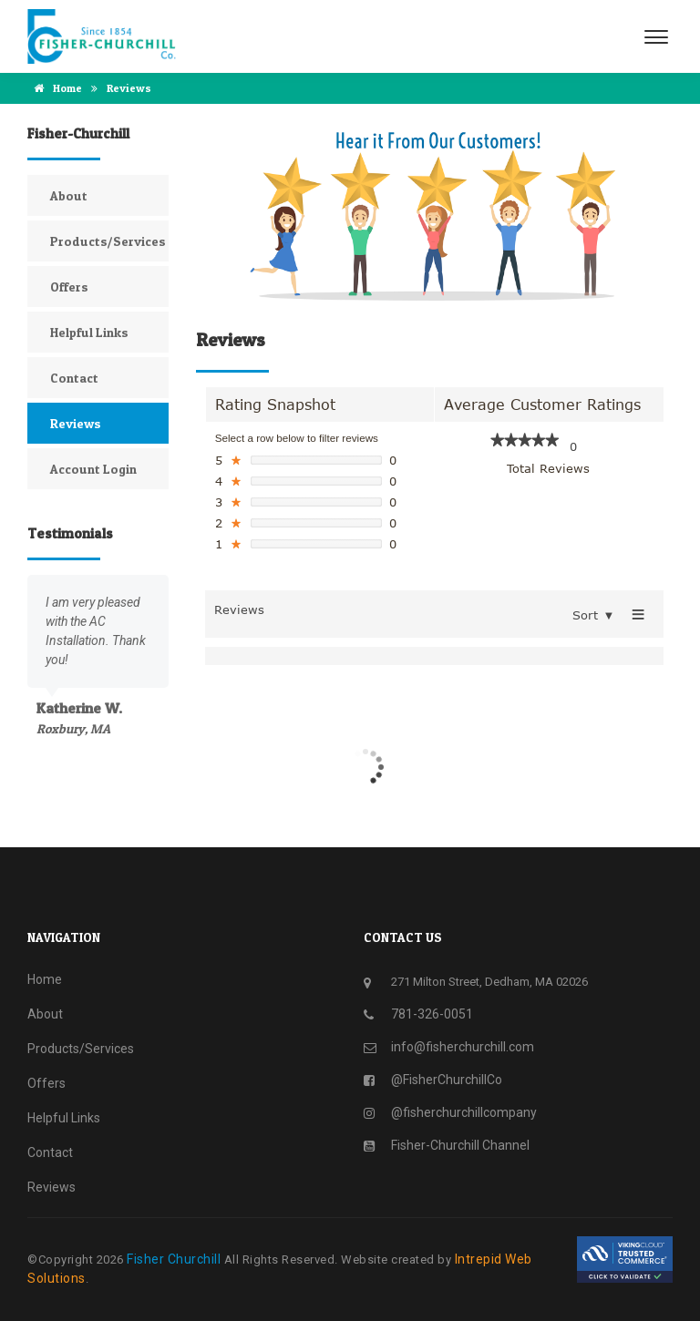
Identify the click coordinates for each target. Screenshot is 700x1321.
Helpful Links (89, 332)
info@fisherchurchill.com (462, 1046)
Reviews (75, 423)
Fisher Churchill (175, 1259)
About (69, 195)
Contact (74, 377)
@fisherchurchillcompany (464, 1112)
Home (54, 88)
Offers (69, 286)
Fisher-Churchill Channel (460, 1145)
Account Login (93, 468)
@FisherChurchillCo (446, 1079)
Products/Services (108, 241)
